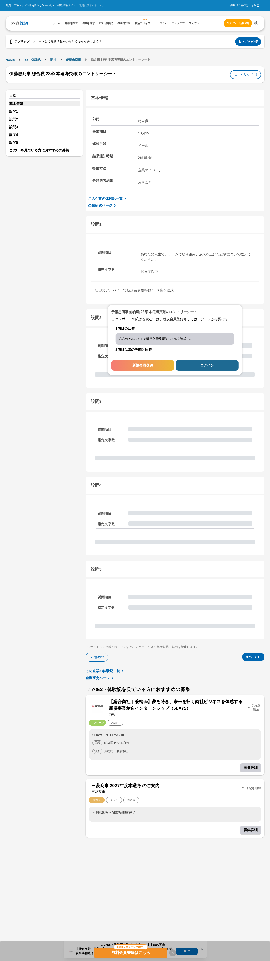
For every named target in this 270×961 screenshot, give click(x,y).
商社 (53, 59)
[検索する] (256, 23)
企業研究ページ (102, 205)
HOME (10, 59)
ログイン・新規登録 (238, 23)
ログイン (207, 365)
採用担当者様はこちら (243, 5)
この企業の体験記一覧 (108, 198)
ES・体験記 (33, 59)
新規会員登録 (142, 365)
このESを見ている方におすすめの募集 (39, 150)
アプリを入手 (248, 41)
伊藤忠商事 (73, 59)
